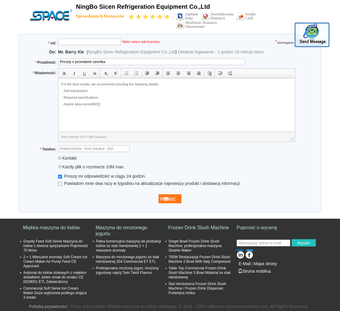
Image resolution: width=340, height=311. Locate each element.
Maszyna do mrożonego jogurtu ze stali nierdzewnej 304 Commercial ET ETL (127, 259)
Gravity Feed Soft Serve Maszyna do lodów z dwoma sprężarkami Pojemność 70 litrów (55, 245)
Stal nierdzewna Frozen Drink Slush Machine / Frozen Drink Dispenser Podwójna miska (197, 288)
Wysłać (303, 243)
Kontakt (67, 158)
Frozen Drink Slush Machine (198, 227)
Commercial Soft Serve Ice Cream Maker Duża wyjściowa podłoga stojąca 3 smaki (55, 293)
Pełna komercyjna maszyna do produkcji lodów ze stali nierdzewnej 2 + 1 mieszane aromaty (128, 245)
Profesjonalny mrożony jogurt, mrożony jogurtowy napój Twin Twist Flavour (127, 270)
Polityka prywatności (48, 306)
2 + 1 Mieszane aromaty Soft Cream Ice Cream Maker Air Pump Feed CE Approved (55, 261)
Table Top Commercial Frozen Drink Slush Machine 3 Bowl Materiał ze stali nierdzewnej (199, 272)
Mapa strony (265, 263)
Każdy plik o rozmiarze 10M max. (91, 166)
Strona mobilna (254, 271)
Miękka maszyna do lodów (51, 227)
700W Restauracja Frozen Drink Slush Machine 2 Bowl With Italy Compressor (199, 259)
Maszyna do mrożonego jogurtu (121, 230)
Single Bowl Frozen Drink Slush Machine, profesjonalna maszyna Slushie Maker (194, 245)
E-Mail (245, 263)
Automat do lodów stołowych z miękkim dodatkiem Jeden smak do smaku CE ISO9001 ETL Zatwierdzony (55, 277)
